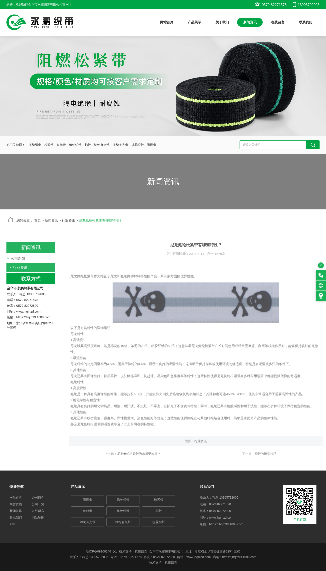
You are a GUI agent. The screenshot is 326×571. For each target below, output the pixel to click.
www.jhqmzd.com (28, 331)
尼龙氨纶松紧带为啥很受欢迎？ (155, 470)
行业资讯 (20, 284)
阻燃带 (87, 499)
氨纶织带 (123, 511)
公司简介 (38, 497)
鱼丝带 (87, 511)
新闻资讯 (250, 22)
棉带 (159, 511)
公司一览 (38, 504)
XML (13, 524)
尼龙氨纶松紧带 (98, 293)
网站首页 (166, 22)
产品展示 (194, 22)
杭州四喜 (171, 562)
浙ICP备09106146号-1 (101, 551)
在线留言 (277, 22)
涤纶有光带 (123, 522)
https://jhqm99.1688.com (33, 337)
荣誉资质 (16, 504)
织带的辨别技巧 (282, 470)
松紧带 (158, 499)
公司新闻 (18, 275)
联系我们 (305, 22)
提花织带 (158, 522)
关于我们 (222, 22)
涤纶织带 (123, 499)
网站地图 (38, 517)
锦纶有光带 (87, 522)
